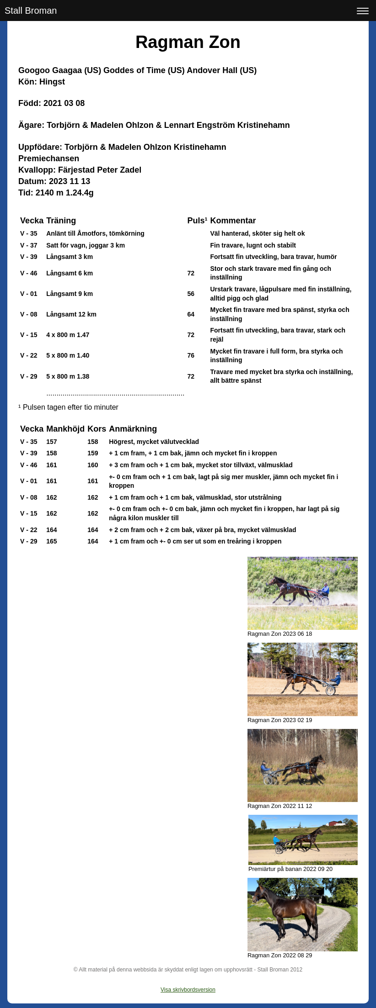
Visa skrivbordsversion (188, 990)
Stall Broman (31, 10)
